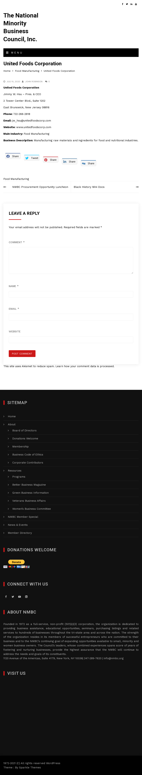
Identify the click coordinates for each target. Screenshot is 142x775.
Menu (14, 52)
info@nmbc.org (114, 658)
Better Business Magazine (29, 484)
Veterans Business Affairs (29, 500)
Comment (17, 242)
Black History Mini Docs (89, 187)
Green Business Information (30, 492)
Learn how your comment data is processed (84, 366)
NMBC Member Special (23, 516)
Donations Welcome (25, 438)
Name (14, 286)
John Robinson (33, 81)
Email (14, 308)
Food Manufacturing (16, 179)
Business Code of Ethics (27, 454)
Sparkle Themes (30, 767)
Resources (14, 470)
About (12, 424)
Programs (18, 476)
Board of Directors (24, 430)
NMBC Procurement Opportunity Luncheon (40, 187)
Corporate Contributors (27, 462)
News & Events (18, 524)
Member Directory (20, 533)
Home (12, 416)
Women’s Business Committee (31, 508)
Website (15, 331)
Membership (20, 446)
